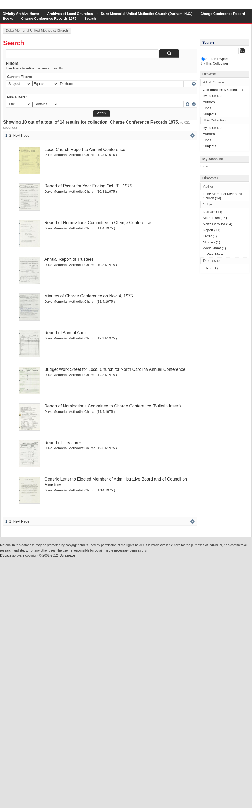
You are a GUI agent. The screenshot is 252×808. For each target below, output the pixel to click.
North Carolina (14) (217, 224)
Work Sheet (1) (214, 248)
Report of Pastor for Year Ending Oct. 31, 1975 (88, 186)
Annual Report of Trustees (69, 259)
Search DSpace (215, 59)
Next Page (21, 135)
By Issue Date (213, 96)
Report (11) (211, 230)
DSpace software (12, 555)
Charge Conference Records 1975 (48, 18)
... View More (213, 254)
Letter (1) (210, 236)
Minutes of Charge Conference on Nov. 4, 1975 (88, 296)
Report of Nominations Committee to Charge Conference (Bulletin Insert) (112, 406)
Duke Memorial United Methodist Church (37, 30)
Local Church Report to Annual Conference (84, 149)
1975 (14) (210, 268)
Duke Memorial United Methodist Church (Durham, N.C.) (146, 14)
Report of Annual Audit (65, 332)
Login (248, 7)
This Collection (214, 63)
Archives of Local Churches (70, 14)
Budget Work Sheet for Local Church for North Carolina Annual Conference (114, 369)
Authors (209, 102)
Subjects (209, 114)
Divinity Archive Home (21, 14)
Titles (207, 108)
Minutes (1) (211, 242)
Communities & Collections (223, 90)
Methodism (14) (215, 218)
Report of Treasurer (62, 442)
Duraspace (67, 555)
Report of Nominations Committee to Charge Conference (97, 222)
